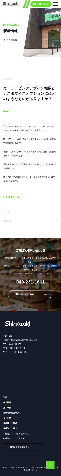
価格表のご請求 (10, 423)
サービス (7, 418)
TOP (5, 397)
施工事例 (7, 408)
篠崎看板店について (12, 413)
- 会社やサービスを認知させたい (16, 438)
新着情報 (7, 402)
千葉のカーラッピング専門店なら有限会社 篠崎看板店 (35, 467)
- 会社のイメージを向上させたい (16, 434)
